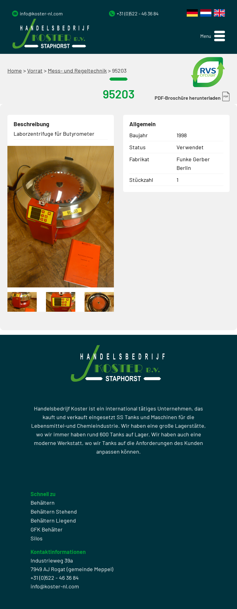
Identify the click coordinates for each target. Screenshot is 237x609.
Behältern (43, 502)
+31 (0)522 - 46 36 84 (138, 13)
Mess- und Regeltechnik (77, 70)
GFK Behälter (47, 529)
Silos (37, 538)
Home (14, 70)
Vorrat (35, 70)
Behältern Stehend (54, 511)
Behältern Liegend (53, 520)
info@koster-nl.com (41, 13)
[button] (212, 36)
